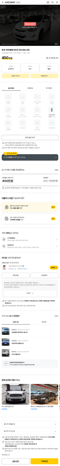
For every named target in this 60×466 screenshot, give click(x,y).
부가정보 (49, 88)
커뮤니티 (16, 322)
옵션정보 (11, 88)
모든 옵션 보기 (30, 137)
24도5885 (13, 2)
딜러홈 (53, 267)
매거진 (44, 322)
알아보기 (30, 207)
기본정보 (30, 88)
